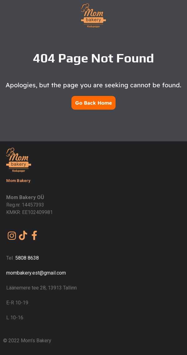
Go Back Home (93, 103)
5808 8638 (27, 258)
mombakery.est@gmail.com (36, 273)
